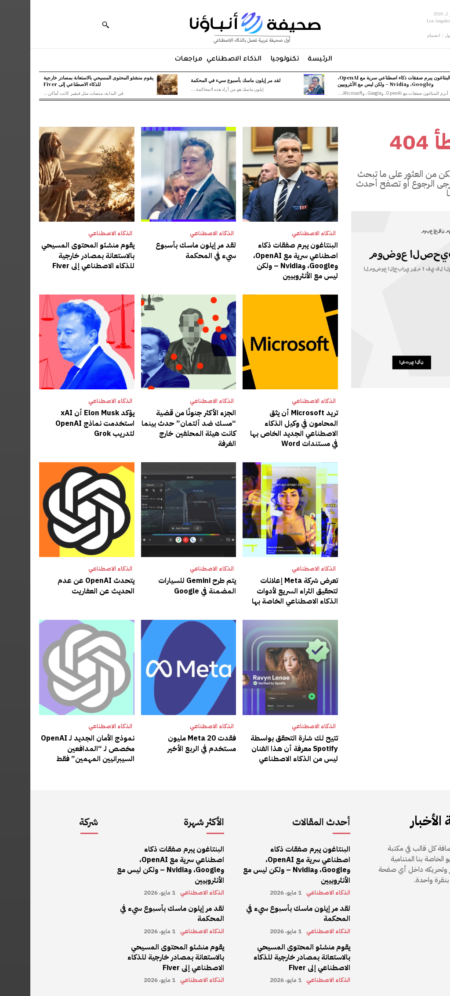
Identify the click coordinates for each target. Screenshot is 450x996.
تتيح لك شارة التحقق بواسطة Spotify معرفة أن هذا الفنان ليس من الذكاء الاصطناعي (264, 743)
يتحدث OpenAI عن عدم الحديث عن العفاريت (66, 582)
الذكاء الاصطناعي (283, 233)
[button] (75, 24)
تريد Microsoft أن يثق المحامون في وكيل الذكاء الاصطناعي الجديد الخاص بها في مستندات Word (261, 426)
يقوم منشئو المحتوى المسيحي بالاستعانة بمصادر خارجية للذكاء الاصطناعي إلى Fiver (68, 80)
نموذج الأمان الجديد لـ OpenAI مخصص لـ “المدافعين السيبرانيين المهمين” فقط (58, 743)
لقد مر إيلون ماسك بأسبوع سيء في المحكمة (205, 79)
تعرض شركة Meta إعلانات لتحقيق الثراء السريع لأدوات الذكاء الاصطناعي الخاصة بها (265, 587)
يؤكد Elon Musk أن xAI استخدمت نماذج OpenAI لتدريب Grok (65, 421)
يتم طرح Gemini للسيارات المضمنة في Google (167, 582)
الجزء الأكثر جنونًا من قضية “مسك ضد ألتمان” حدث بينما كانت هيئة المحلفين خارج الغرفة (158, 421)
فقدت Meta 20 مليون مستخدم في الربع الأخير (172, 738)
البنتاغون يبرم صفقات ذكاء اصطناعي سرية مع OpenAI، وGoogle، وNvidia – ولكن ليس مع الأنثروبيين (363, 80)
